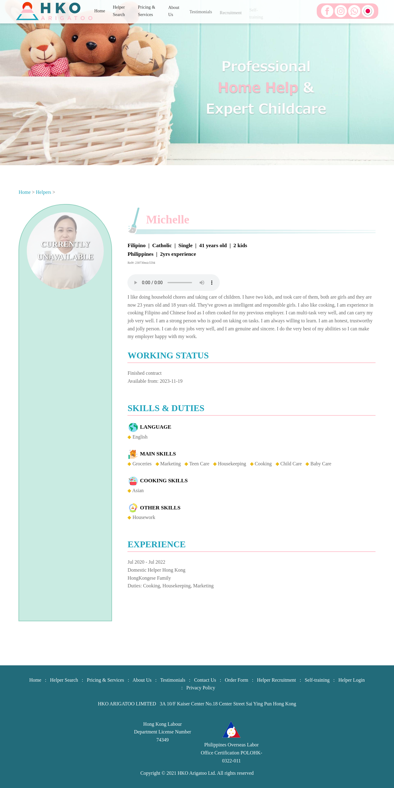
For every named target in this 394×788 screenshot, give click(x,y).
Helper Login (351, 680)
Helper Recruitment (276, 680)
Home (99, 11)
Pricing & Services (146, 14)
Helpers (43, 192)
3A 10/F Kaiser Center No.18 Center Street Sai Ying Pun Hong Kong (228, 703)
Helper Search (119, 13)
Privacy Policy (200, 687)
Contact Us (205, 680)
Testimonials (200, 13)
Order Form (236, 680)
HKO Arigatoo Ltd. (197, 773)
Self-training (317, 680)
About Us (173, 14)
